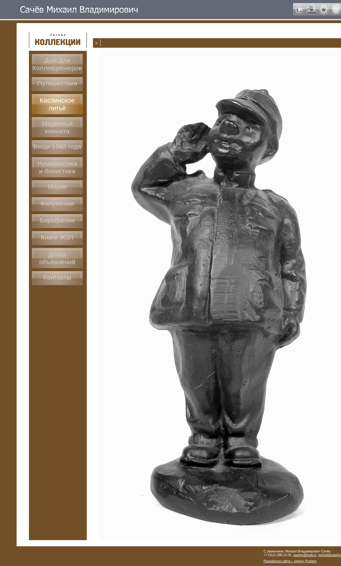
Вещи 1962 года (57, 146)
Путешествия (57, 83)
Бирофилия (57, 220)
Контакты (57, 277)
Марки (57, 186)
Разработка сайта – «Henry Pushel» (290, 561)
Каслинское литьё (57, 104)
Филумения (57, 203)
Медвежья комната (57, 127)
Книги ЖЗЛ (57, 237)
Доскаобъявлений (57, 258)
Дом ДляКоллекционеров (57, 64)
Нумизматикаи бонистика (57, 167)
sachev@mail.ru (304, 555)
